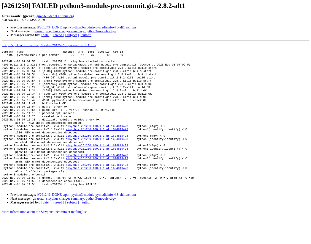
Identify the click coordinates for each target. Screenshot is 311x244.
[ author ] (86, 35)
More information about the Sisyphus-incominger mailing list (44, 240)
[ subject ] (72, 35)
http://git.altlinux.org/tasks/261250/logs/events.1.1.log (49, 46)
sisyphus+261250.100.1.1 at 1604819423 (97, 143)
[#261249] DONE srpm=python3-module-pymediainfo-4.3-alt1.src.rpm (86, 27)
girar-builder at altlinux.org (55, 16)
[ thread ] (57, 35)
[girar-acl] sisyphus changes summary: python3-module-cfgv (74, 31)
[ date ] (46, 35)
